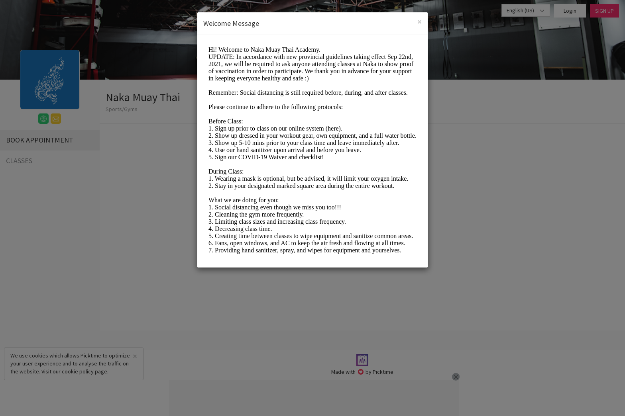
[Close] (419, 22)
